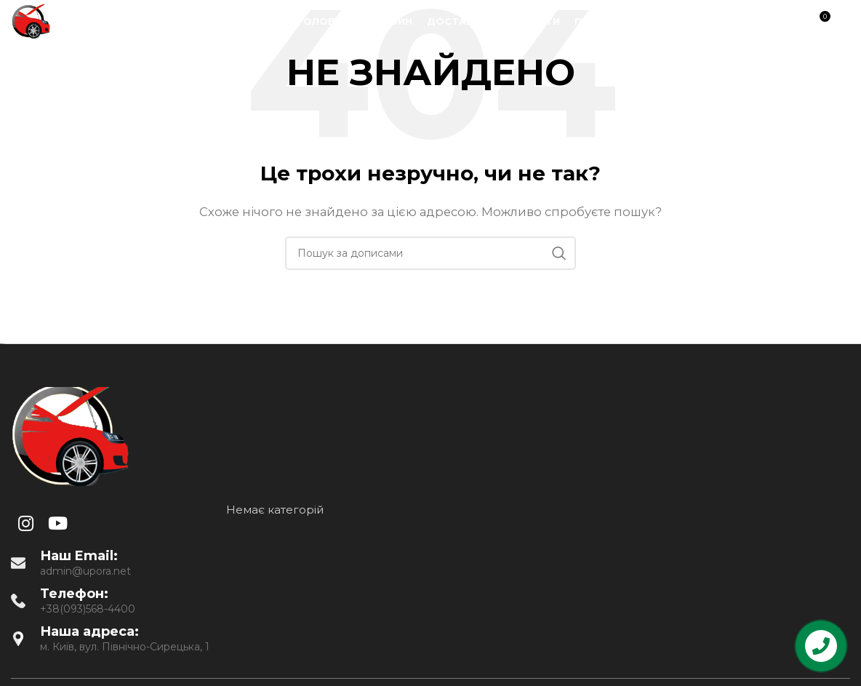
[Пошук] (787, 21)
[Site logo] (30, 21)
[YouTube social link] (755, 22)
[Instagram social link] (736, 22)
